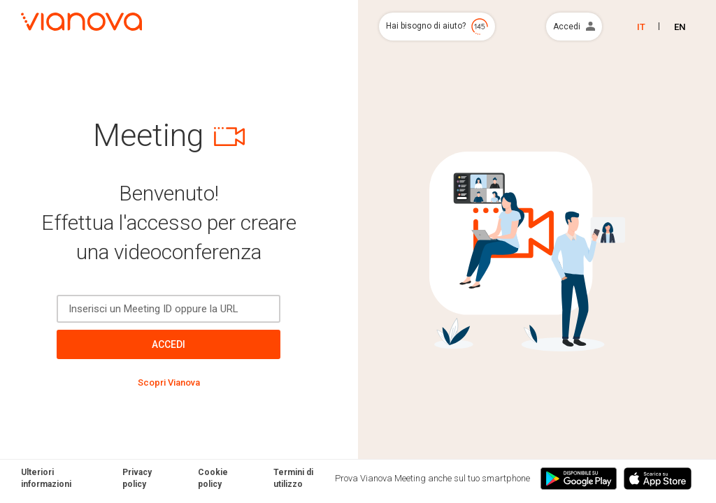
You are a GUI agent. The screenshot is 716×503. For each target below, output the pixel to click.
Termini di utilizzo (293, 478)
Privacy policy (137, 478)
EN (679, 27)
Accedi (168, 344)
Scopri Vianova (169, 382)
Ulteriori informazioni (46, 478)
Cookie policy (213, 478)
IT (641, 27)
